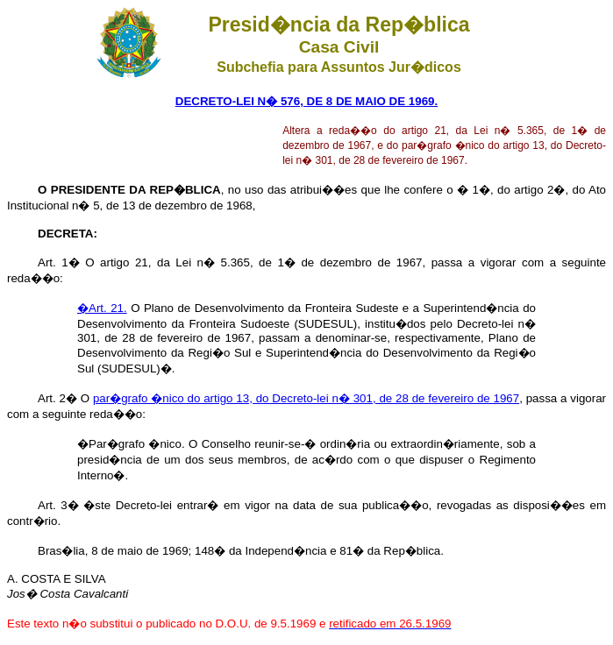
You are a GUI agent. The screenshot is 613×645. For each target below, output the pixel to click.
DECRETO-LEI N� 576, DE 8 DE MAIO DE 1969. (306, 101)
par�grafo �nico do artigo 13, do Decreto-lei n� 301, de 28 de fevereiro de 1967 (306, 398)
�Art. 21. (102, 308)
